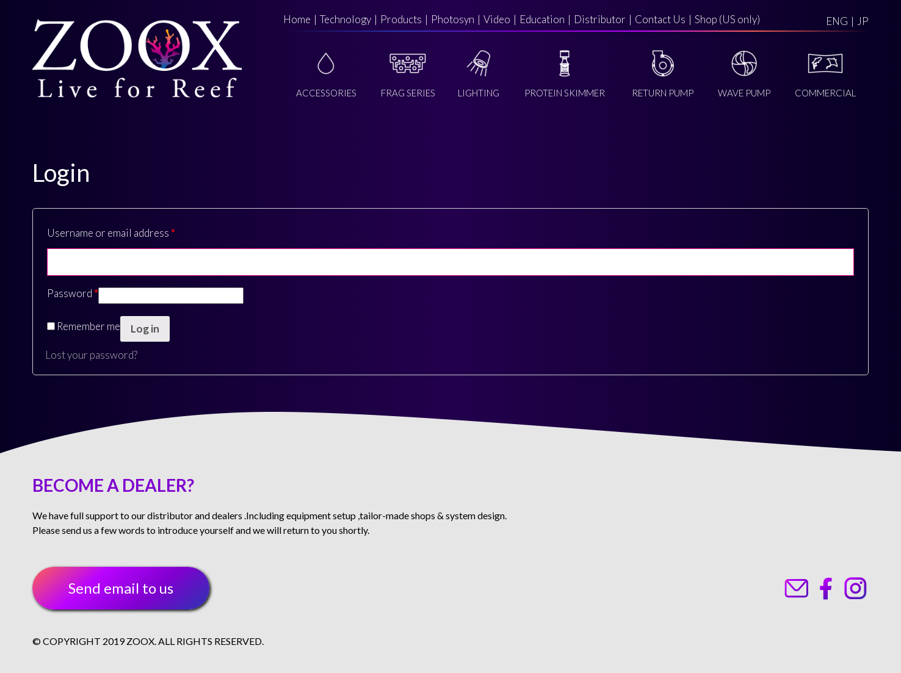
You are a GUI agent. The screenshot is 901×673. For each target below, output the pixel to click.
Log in (145, 328)
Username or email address (111, 232)
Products (401, 19)
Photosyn (452, 19)
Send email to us (120, 588)
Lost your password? (91, 354)
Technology (345, 19)
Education (542, 19)
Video (496, 19)
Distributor (600, 19)
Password (72, 293)
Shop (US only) (727, 19)
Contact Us (660, 19)
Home (297, 19)
